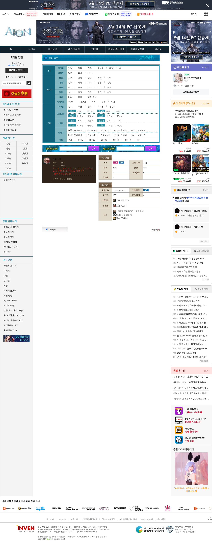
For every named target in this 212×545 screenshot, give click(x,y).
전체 (70, 139)
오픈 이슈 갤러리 (11, 227)
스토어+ (205, 103)
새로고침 (203, 241)
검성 (8, 143)
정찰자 (101, 111)
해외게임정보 (9, 290)
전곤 (90, 68)
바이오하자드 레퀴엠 (13, 320)
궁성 (8, 148)
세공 (125, 130)
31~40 (116, 139)
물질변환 (142, 130)
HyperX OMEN (10, 300)
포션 (80, 106)
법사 (72, 115)
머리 (70, 96)
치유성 (8, 158)
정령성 (25, 153)
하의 (80, 77)
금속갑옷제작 (91, 130)
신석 (90, 106)
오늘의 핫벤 (8, 232)
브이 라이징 (8, 305)
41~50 (128, 139)
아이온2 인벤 (9, 180)
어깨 (90, 77)
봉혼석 (112, 106)
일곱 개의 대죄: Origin (13, 310)
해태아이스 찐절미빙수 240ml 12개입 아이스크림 (191, 398)
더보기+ (205, 67)
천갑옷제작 (105, 130)
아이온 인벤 (16, 57)
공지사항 (161, 519)
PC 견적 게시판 (10, 247)
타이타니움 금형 (122, 214)
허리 (104, 101)
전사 (72, 111)
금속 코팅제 (120, 218)
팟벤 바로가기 (9, 266)
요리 (132, 130)
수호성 (25, 143)
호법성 (25, 158)
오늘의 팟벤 (8, 237)
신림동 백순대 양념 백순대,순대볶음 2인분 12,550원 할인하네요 (191, 377)
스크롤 (101, 106)
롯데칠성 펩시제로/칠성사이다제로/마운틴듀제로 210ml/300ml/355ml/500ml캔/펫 (191, 382)
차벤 (5, 275)
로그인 (193, 14)
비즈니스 (62, 519)
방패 (80, 96)
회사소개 (50, 519)
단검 (70, 68)
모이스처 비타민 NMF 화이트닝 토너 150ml (191, 393)
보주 (90, 72)
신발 (109, 77)
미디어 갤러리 (9, 130)
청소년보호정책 (108, 519)
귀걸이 (83, 101)
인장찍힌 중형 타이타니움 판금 (128, 211)
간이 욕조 (119, 205)
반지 (94, 101)
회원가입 (9, 77)
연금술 (117, 130)
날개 (113, 101)
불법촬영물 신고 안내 (128, 519)
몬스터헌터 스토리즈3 (13, 315)
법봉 (70, 72)
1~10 (80, 139)
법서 (80, 72)
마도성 (8, 153)
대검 (111, 68)
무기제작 (78, 130)
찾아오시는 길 (147, 519)
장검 (80, 68)
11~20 (92, 139)
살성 (25, 148)
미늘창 (101, 68)
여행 (5, 285)
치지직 (6, 271)
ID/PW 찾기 (22, 77)
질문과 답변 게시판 (12, 125)
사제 (101, 115)
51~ (138, 139)
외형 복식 (92, 96)
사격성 (8, 163)
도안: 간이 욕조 (121, 200)
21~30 (104, 139)
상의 (70, 77)
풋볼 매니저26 (10, 330)
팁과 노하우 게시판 (12, 115)
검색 (28, 83)
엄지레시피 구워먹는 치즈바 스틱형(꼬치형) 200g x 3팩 (191, 388)
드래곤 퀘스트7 (10, 325)
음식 (70, 106)
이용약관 (74, 519)
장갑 (100, 77)
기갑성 (8, 168)
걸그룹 (6, 280)
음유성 (25, 163)
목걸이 (71, 101)
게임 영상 (7, 295)
